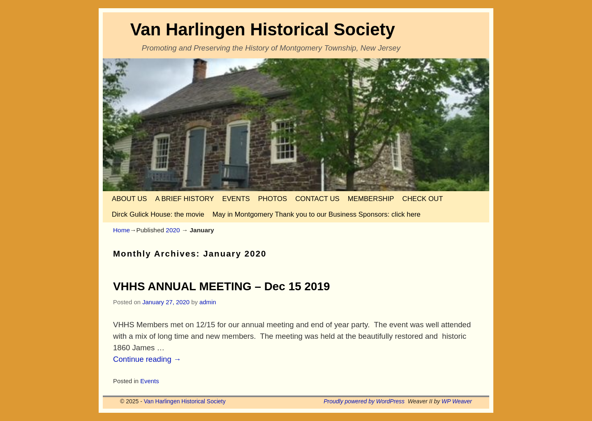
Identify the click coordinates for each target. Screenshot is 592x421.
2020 (173, 230)
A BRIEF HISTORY (184, 199)
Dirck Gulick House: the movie (158, 214)
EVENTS (236, 199)
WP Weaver (457, 401)
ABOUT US (129, 199)
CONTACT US (317, 199)
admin (207, 302)
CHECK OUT (422, 199)
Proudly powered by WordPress (364, 401)
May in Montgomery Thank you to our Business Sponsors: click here (317, 214)
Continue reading (147, 359)
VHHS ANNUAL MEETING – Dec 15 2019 (221, 286)
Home (121, 230)
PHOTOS (272, 199)
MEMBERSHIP (371, 199)
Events (149, 381)
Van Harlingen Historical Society (262, 29)
